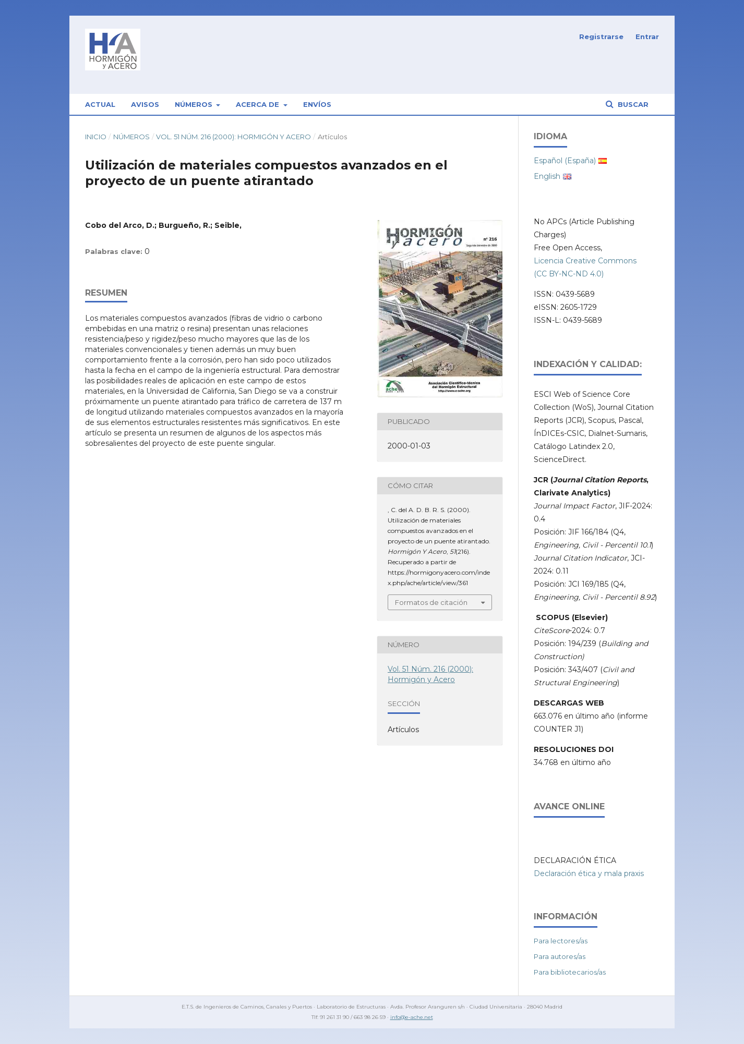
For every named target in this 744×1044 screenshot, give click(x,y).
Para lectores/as (560, 941)
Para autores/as (559, 956)
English (547, 176)
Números (194, 104)
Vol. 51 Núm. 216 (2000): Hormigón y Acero (233, 136)
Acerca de (258, 104)
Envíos (317, 104)
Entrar (647, 36)
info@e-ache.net (411, 1017)
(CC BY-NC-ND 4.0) (569, 273)
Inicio (95, 136)
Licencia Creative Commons (585, 260)
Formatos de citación (431, 602)
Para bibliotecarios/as (570, 972)
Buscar (632, 104)
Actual (100, 104)
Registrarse (601, 36)
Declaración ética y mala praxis (589, 873)
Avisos (145, 104)
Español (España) (565, 160)
